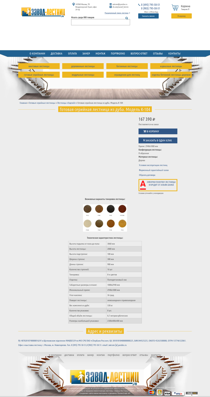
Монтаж (100, 53)
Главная (23, 102)
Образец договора (147, 174)
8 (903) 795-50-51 (150, 8)
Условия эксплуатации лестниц (153, 165)
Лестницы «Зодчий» (66, 102)
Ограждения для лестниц (127, 74)
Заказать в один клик (157, 140)
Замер (86, 53)
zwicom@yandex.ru (119, 4)
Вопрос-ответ (139, 53)
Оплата (72, 53)
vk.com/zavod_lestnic (120, 6)
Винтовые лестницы (39, 66)
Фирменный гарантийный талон (154, 170)
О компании (37, 53)
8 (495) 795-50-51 (150, 4)
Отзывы (158, 53)
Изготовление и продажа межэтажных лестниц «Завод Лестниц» (100, 391)
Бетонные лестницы (127, 66)
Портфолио (118, 53)
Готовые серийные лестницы (39, 74)
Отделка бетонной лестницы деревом (171, 74)
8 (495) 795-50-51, (79, 345)
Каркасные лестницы (171, 66)
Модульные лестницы (83, 74)
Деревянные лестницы (83, 66)
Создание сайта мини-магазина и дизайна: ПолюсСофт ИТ (105, 393)
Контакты (174, 53)
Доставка (56, 53)
